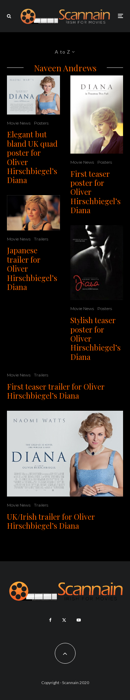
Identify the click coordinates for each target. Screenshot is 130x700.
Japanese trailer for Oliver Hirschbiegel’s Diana (32, 268)
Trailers (41, 239)
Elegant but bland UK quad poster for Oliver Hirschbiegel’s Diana (32, 157)
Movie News (19, 123)
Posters (41, 123)
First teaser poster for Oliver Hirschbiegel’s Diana (95, 192)
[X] (64, 620)
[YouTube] (78, 620)
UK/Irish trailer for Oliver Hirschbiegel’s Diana (51, 521)
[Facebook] (50, 620)
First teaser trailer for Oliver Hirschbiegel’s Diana (56, 391)
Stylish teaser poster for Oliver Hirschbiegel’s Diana (95, 338)
